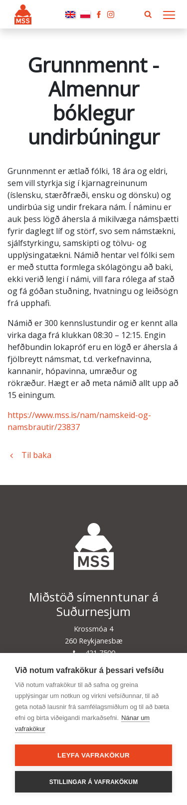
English (70, 14)
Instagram (110, 14)
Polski (85, 14)
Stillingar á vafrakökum (93, 782)
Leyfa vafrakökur (93, 755)
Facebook (98, 14)
